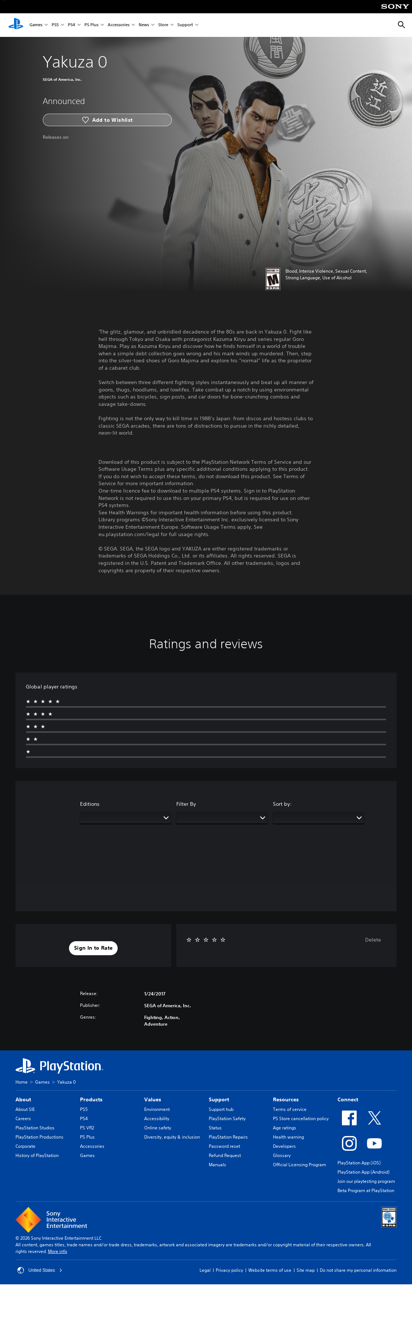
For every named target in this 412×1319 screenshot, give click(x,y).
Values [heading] (152, 1099)
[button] (93, 948)
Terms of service (290, 1109)
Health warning (288, 1137)
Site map (306, 1270)
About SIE (25, 1109)
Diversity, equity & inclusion (172, 1137)
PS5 (55, 25)
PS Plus (91, 25)
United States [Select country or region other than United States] (39, 1270)
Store (163, 25)
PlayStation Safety (227, 1118)
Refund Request (225, 1155)
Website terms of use (269, 1270)
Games (36, 25)
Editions (90, 804)
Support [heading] (219, 1099)
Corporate (25, 1146)
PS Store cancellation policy (301, 1118)
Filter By (186, 804)
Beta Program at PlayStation (365, 1190)
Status (215, 1128)
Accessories (118, 25)
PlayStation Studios (35, 1128)
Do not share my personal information (358, 1270)
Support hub (221, 1109)
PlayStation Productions (39, 1137)
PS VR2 (87, 1128)
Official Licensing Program (299, 1164)
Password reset (224, 1146)
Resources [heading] (286, 1099)
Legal (205, 1270)
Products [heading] (91, 1099)
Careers (23, 1118)
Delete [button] (373, 939)
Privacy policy (229, 1270)
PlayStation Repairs (228, 1137)
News (144, 25)
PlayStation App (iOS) (359, 1163)
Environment (157, 1109)
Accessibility (156, 1118)
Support (185, 25)
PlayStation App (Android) (363, 1172)
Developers (284, 1146)
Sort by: (282, 804)
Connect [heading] (347, 1099)
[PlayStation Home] (16, 25)
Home (21, 1082)
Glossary (282, 1155)
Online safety (157, 1128)
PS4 (71, 25)
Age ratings (284, 1128)
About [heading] (23, 1099)
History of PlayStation (37, 1155)
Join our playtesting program (366, 1181)
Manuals (217, 1164)
